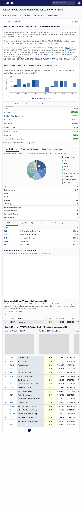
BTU (53, 52)
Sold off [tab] (40, 104)
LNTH (6, 238)
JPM (11, 387)
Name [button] (21, 319)
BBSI (11, 384)
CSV (7, 314)
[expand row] (5, 322)
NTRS (67, 55)
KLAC (38, 55)
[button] (75, 21)
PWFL (12, 365)
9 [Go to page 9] (52, 430)
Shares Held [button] (60, 319)
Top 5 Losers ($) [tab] (58, 223)
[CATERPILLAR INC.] (10, 120)
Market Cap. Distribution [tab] (29, 149)
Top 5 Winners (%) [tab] (10, 223)
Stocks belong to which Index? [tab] (52, 149)
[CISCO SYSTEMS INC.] (11, 131)
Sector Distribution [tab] (10, 149)
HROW (12, 322)
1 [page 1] (29, 430)
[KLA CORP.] (10, 112)
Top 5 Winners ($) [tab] (27, 223)
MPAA (12, 406)
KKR (11, 361)
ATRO (12, 402)
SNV (11, 425)
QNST (12, 358)
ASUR (12, 373)
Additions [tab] (18, 104)
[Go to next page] (56, 430)
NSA (14, 52)
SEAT (67, 48)
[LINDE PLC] (10, 135)
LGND (12, 369)
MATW (52, 59)
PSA (72, 59)
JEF (11, 417)
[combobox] (64, 2)
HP (5, 245)
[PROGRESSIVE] (10, 124)
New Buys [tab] (7, 104)
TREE (20, 50)
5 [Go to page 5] (44, 430)
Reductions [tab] (29, 104)
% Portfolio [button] (49, 319)
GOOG (6, 241)
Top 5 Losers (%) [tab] (42, 223)
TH (11, 391)
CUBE (29, 52)
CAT (19, 57)
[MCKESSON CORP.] (10, 127)
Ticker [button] (13, 319)
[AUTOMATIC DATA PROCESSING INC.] (14, 139)
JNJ (22, 59)
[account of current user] (2, 2)
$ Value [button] (73, 319)
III (10, 410)
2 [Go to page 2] (33, 430)
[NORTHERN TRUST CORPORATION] (13, 116)
